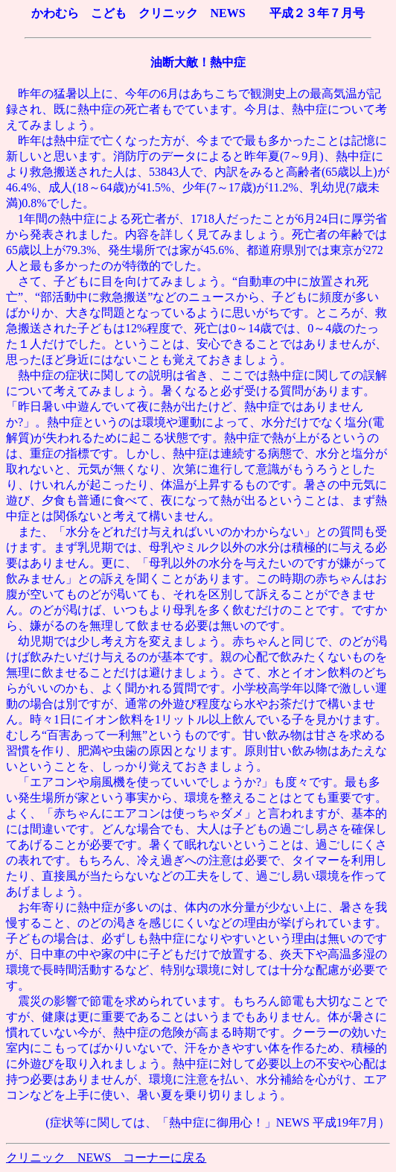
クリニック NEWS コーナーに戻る (106, 1157)
